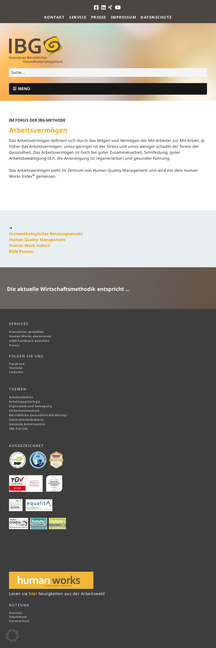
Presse (98, 17)
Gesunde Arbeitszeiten (27, 424)
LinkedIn (16, 372)
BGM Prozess (21, 251)
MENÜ (24, 88)
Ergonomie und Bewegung (30, 406)
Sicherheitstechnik (24, 411)
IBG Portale (18, 429)
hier (34, 593)
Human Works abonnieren (30, 336)
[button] (12, 635)
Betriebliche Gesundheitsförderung (38, 415)
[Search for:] (108, 72)
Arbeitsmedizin (21, 397)
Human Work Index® (30, 245)
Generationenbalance (26, 420)
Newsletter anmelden (26, 332)
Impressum (123, 17)
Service (78, 17)
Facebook (17, 364)
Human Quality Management (37, 239)
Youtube (16, 368)
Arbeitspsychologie (24, 402)
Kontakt (54, 17)
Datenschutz (156, 17)
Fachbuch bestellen (34, 341)
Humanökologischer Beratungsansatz (45, 233)
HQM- (13, 341)
